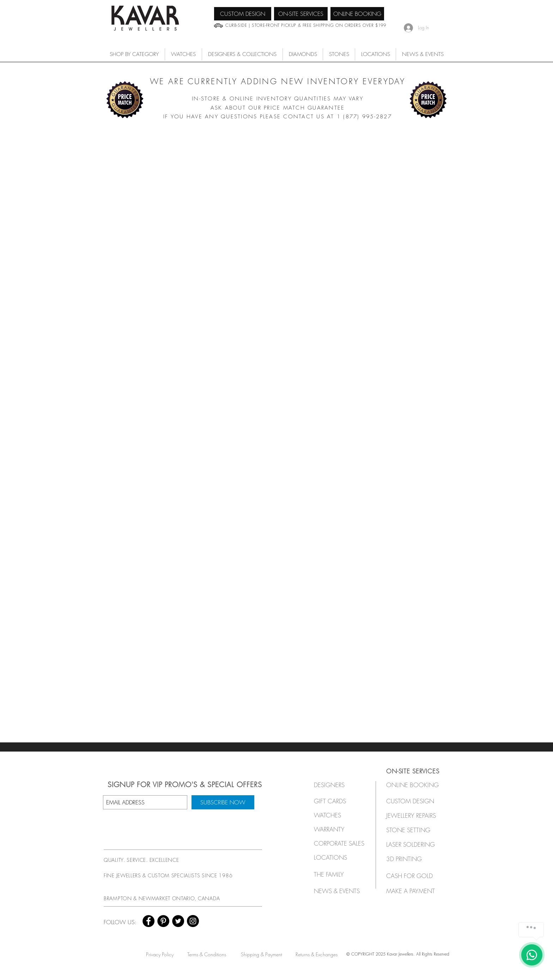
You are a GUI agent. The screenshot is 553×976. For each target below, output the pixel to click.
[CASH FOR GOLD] (412, 876)
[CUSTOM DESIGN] (242, 13)
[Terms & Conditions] (206, 954)
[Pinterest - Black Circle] (163, 921)
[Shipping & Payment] (261, 954)
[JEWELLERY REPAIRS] (417, 815)
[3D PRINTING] (412, 859)
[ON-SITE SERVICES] (301, 13)
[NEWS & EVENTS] (339, 891)
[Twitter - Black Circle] (178, 921)
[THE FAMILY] (337, 874)
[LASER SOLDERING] (414, 844)
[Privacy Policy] (159, 954)
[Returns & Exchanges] (316, 954)
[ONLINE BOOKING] (357, 13)
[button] (183, 54)
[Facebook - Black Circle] (148, 921)
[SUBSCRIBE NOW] (223, 802)
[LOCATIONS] (337, 857)
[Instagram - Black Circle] (193, 921)
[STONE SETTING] (412, 830)
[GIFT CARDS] (337, 801)
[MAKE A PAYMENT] (412, 891)
